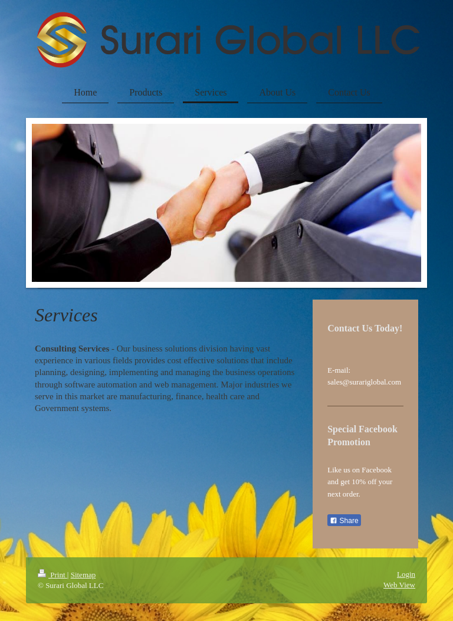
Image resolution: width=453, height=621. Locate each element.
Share (344, 521)
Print (52, 574)
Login (406, 574)
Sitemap (83, 574)
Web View (399, 584)
